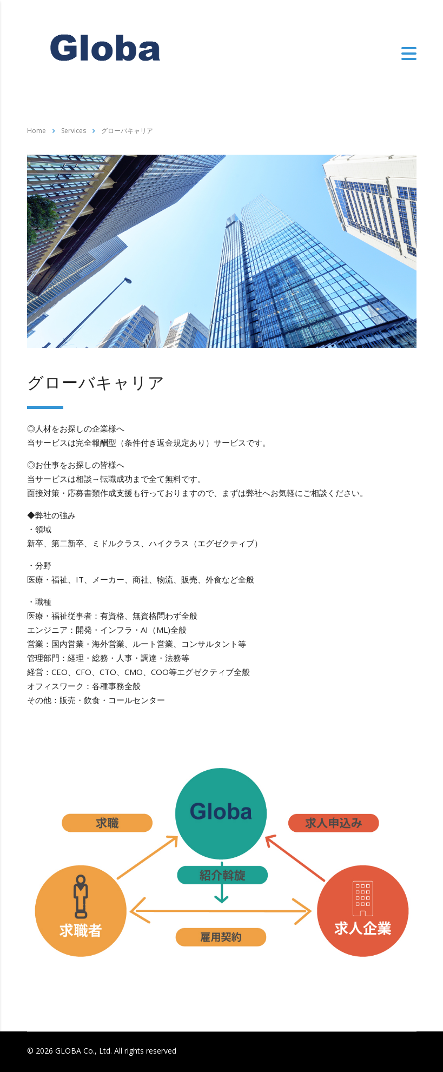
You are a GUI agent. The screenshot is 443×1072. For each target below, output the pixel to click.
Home (36, 130)
